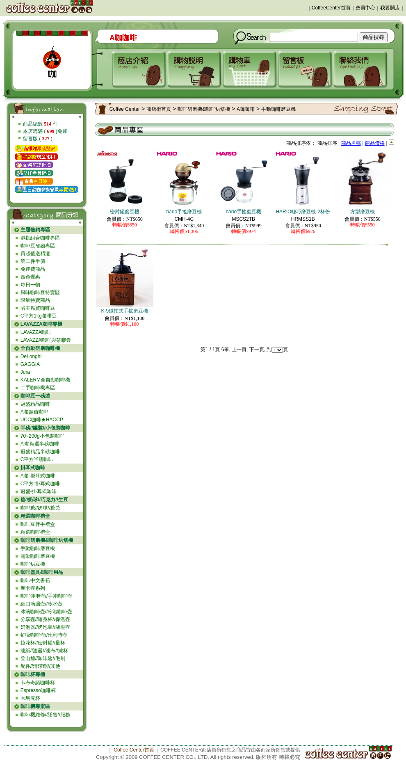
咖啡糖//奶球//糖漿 (40, 508)
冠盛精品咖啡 (35, 404)
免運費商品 (33, 269)
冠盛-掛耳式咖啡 (39, 491)
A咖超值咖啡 (34, 412)
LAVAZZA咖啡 (36, 332)
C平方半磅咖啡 (37, 459)
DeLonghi (31, 356)
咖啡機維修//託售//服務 (45, 714)
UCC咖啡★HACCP (42, 420)
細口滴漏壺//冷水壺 (42, 604)
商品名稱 (351, 143)
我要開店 (390, 8)
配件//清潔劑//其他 (40, 666)
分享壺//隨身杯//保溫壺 (45, 619)
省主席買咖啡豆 (38, 308)
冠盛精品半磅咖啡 (40, 452)
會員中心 (365, 8)
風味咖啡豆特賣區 (40, 292)
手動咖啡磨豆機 (38, 548)
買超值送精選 (35, 253)
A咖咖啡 (246, 109)
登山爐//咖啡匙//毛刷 (43, 658)
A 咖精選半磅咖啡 (40, 444)
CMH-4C (184, 219)
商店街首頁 (158, 109)
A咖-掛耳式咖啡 (38, 476)
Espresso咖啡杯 (38, 690)
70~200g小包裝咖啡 (42, 436)
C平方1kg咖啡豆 (39, 316)
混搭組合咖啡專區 (40, 238)
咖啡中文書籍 (35, 580)
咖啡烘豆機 (33, 564)
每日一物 (30, 285)
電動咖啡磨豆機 (38, 556)
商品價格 (375, 143)
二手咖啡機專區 (38, 388)
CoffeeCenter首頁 (331, 8)
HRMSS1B (303, 219)
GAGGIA (30, 364)
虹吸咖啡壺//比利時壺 (44, 635)
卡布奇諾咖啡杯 (38, 682)
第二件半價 (33, 261)
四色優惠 (30, 277)
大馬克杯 (30, 698)
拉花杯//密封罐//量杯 (43, 643)
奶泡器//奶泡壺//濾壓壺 (45, 627)
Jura (25, 372)
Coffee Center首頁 (134, 750)
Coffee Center (124, 109)
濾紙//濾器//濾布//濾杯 (44, 650)
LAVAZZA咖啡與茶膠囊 (46, 340)
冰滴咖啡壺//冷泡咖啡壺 (47, 612)
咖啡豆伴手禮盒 (38, 524)
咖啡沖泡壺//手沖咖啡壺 (47, 596)
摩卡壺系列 (33, 588)
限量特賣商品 (35, 300)
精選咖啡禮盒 (35, 532)
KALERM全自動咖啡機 (45, 380)
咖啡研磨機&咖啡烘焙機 (204, 109)
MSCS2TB (243, 219)
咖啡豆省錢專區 (38, 246)
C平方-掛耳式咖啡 (40, 484)
